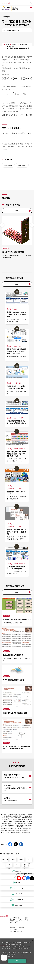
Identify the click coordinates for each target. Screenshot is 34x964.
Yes (17, 960)
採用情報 (21, 927)
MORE (17, 211)
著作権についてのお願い (17, 146)
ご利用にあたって (8, 956)
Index (4, 958)
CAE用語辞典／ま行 (11, 46)
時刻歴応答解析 (8, 165)
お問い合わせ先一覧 (16, 931)
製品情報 (12, 920)
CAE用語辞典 (23, 45)
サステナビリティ (15, 922)
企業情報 (12, 927)
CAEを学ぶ (14, 45)
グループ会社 (14, 929)
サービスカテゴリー (15, 918)
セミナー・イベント (24, 920)
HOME (7, 45)
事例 (26, 918)
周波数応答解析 (22, 165)
